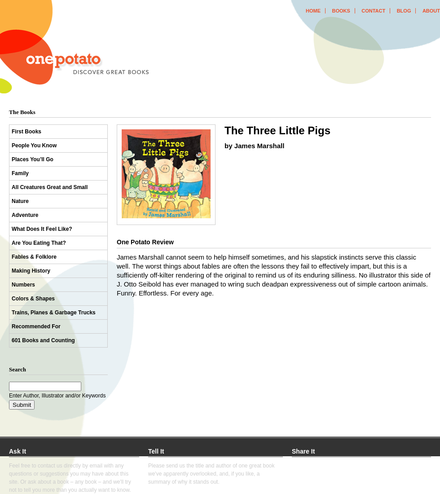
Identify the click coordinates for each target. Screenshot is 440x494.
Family (20, 173)
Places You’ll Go (32, 159)
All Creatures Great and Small (50, 187)
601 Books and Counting (43, 340)
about (431, 10)
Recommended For (36, 326)
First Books (26, 131)
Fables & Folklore (34, 257)
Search (17, 369)
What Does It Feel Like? (42, 229)
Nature (20, 201)
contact (373, 10)
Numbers (23, 285)
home (313, 10)
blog (404, 10)
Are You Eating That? (39, 243)
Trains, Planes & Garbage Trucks (54, 312)
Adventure (25, 215)
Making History (31, 271)
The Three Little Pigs (277, 130)
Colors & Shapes (33, 299)
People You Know (34, 145)
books (341, 10)
